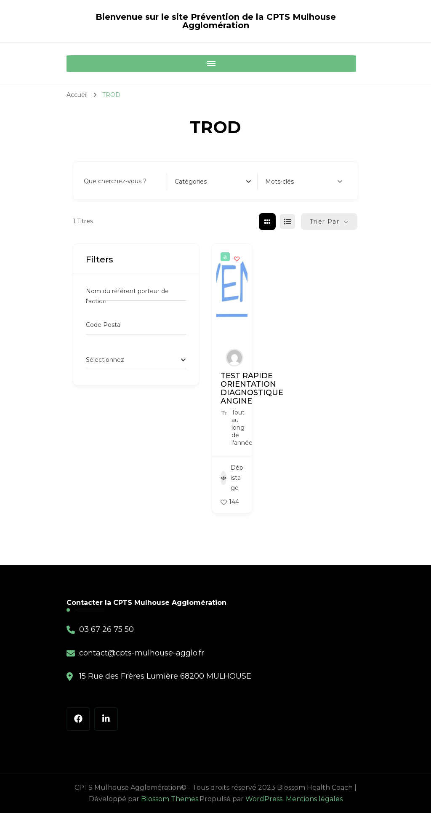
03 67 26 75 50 (106, 629)
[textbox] (191, 181)
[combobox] (213, 181)
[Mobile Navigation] (75, 63)
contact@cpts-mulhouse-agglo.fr (141, 653)
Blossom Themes (169, 799)
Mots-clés (303, 181)
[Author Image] (234, 357)
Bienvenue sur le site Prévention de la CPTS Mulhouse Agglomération (216, 21)
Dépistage (232, 478)
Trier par (325, 221)
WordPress (263, 799)
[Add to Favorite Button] (237, 258)
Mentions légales (314, 799)
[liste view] (287, 221)
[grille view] (267, 221)
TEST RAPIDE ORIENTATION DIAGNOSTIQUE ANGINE (252, 388)
